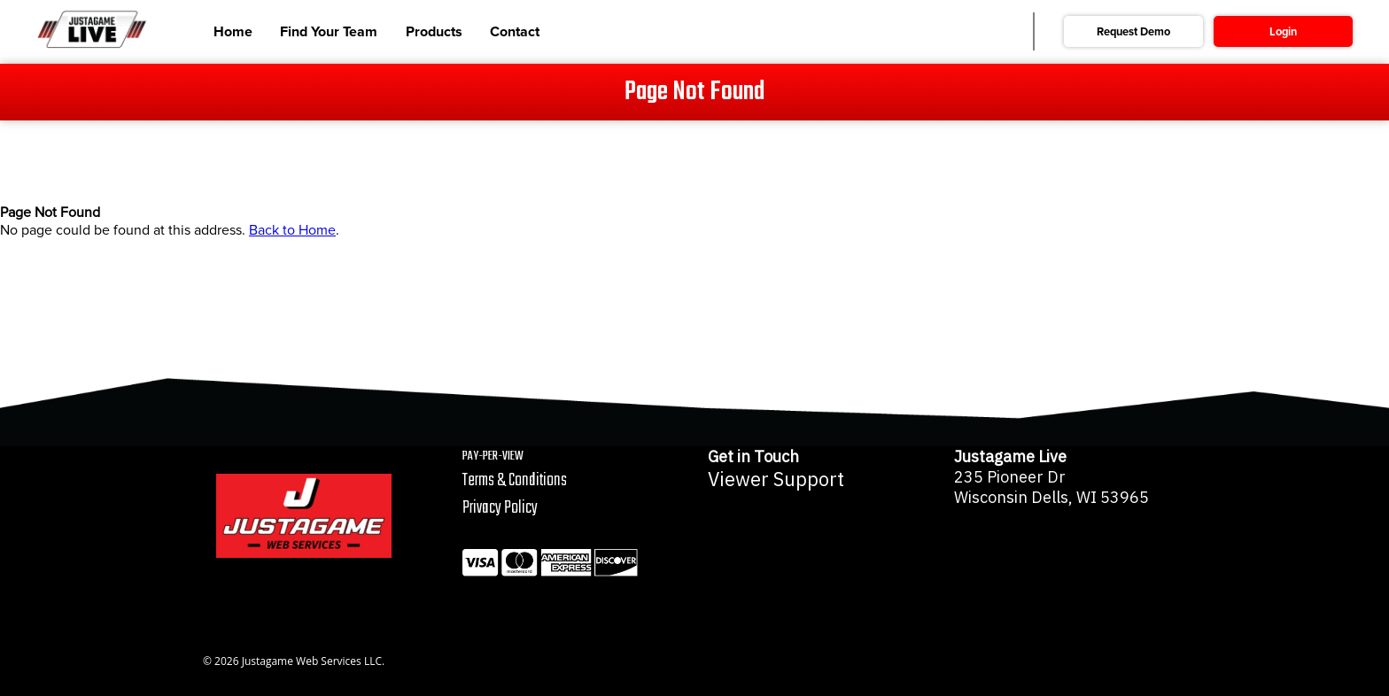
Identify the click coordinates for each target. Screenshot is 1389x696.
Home (232, 32)
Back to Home (292, 230)
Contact (514, 32)
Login (1283, 32)
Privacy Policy (500, 508)
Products (434, 32)
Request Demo (1133, 32)
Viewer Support (776, 479)
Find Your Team (328, 32)
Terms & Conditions (514, 480)
